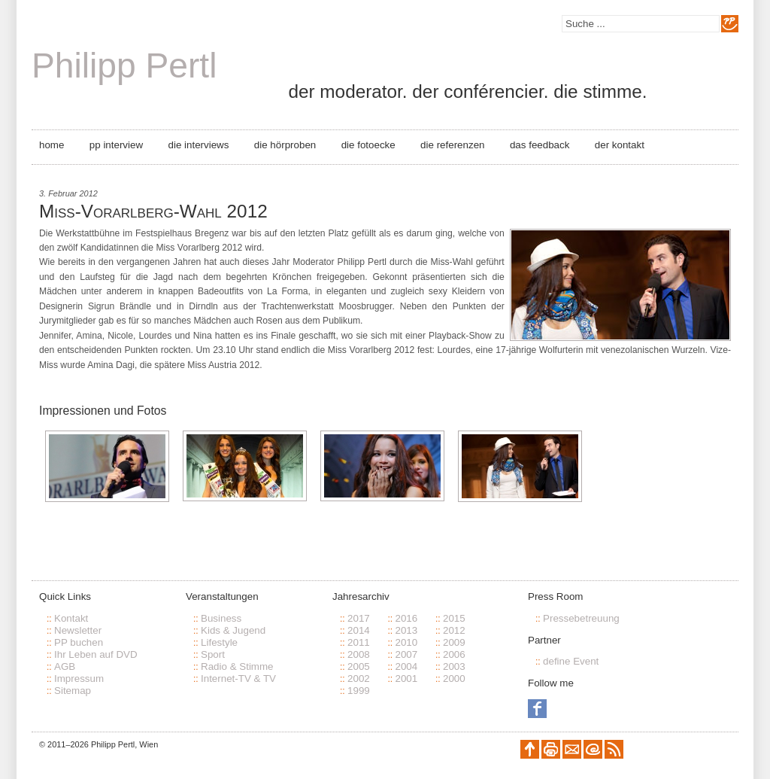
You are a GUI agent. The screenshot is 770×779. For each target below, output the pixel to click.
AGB (64, 666)
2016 (406, 618)
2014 (358, 630)
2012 (454, 630)
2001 (406, 678)
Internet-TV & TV (238, 678)
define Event (571, 661)
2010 (406, 642)
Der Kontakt (619, 145)
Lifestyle (219, 642)
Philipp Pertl (124, 65)
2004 (406, 666)
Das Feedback (539, 145)
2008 (358, 654)
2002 (358, 678)
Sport (213, 654)
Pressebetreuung (581, 618)
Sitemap (72, 690)
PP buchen (78, 642)
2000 (454, 678)
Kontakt (71, 618)
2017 (358, 618)
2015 (454, 618)
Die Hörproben (285, 145)
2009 (454, 642)
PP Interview (116, 145)
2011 (358, 642)
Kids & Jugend (233, 630)
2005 (358, 666)
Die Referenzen (452, 145)
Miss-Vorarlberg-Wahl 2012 (153, 211)
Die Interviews (198, 145)
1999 (358, 690)
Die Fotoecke (368, 145)
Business (221, 618)
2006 (454, 654)
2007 (406, 654)
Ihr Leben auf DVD (96, 654)
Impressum (79, 678)
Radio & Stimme (237, 666)
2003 (454, 666)
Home (51, 145)
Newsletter (78, 630)
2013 (406, 630)
